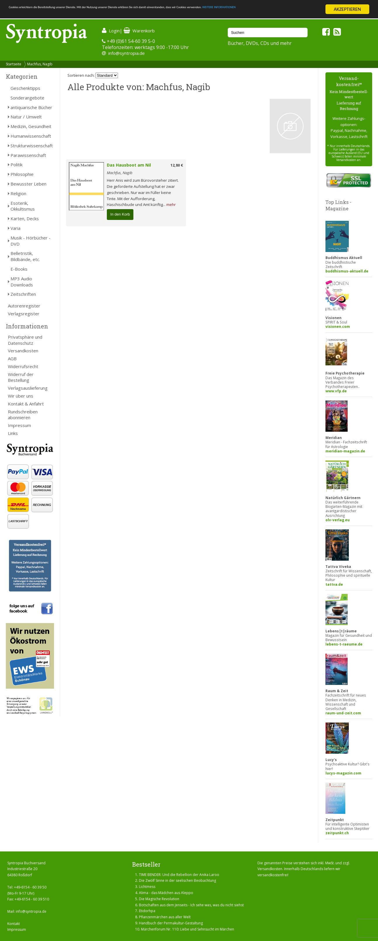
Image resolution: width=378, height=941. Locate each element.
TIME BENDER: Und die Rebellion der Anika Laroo (179, 874)
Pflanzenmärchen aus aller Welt (165, 916)
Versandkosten (23, 351)
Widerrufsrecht (23, 366)
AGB (12, 358)
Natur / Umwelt (26, 117)
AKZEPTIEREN (347, 9)
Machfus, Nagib (40, 64)
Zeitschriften (23, 294)
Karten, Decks (25, 218)
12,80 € (176, 165)
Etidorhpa (147, 910)
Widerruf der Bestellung (21, 377)
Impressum (19, 425)
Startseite (13, 64)
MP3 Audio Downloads (22, 282)
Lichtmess (147, 886)
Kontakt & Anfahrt (26, 404)
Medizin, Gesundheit (31, 126)
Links (13, 433)
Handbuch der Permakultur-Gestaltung (171, 923)
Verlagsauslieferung (28, 388)
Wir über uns (20, 396)
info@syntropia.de (126, 53)
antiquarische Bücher (31, 107)
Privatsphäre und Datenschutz (25, 340)
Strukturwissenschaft (32, 145)
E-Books (19, 269)
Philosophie (22, 174)
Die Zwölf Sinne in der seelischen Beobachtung (177, 880)
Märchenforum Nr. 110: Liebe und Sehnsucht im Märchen (187, 929)
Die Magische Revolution (159, 898)
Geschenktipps (25, 88)
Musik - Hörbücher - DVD (30, 241)
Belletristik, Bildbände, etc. (25, 256)
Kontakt (13, 923)
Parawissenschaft (28, 155)
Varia (15, 228)
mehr (171, 204)
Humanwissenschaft (31, 136)
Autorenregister (24, 306)
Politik (16, 164)
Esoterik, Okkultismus (23, 206)
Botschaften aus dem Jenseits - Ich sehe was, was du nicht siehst (191, 904)
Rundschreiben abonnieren (23, 415)
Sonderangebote (27, 98)
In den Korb (120, 214)
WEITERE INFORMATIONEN (36, 14)
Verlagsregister (23, 313)
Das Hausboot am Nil (129, 165)
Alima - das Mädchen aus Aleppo (166, 892)
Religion (18, 193)
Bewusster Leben (28, 184)
